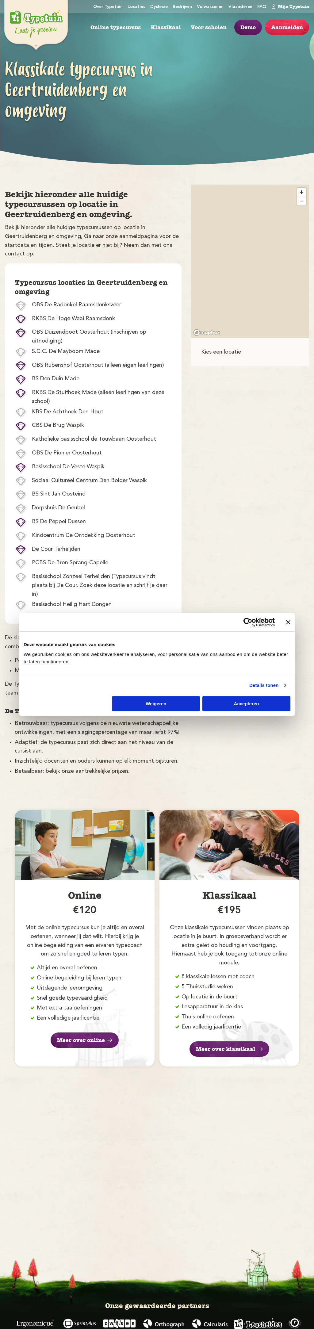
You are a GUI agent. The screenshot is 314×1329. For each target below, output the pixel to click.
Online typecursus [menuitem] (115, 27)
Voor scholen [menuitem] (209, 27)
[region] (250, 261)
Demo (248, 27)
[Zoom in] (301, 192)
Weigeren (156, 703)
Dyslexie (159, 7)
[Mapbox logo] (206, 332)
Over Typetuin (108, 7)
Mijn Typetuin (290, 6)
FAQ (261, 7)
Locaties (136, 7)
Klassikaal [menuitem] (166, 27)
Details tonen (263, 685)
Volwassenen (210, 7)
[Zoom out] (301, 201)
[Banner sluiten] (288, 622)
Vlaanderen (240, 7)
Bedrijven (182, 7)
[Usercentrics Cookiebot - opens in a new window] (248, 622)
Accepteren (246, 703)
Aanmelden (287, 27)
